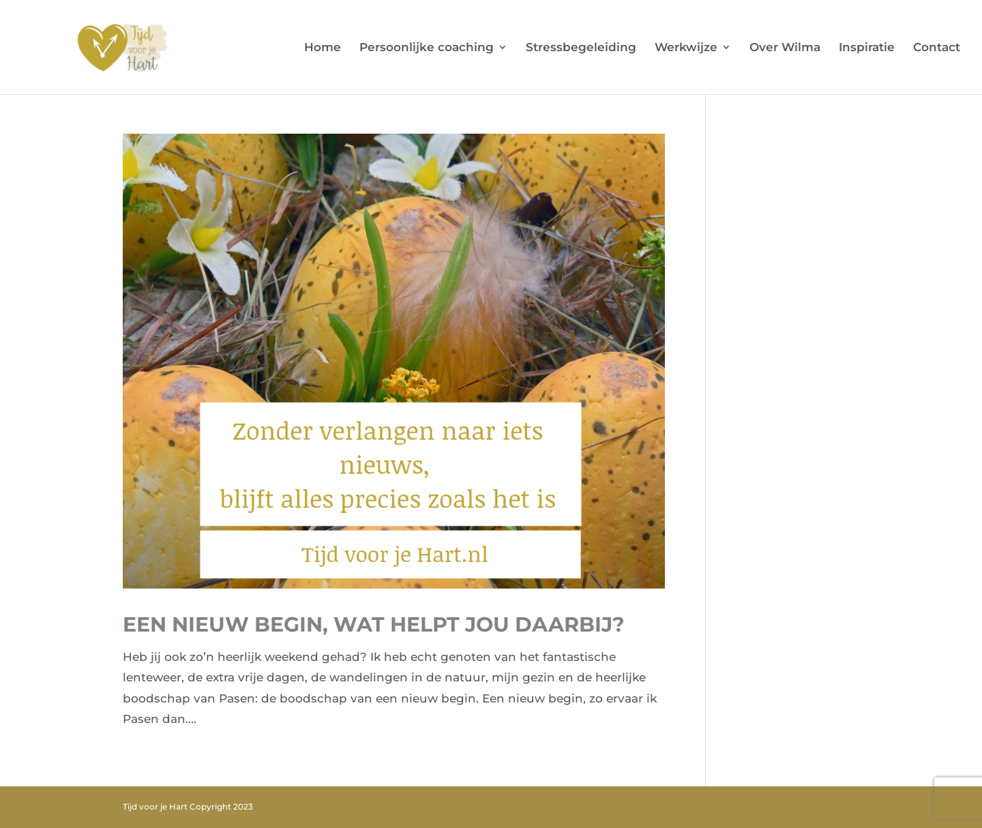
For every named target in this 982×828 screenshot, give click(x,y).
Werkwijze (686, 48)
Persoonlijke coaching (426, 48)
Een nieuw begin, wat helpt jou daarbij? (374, 624)
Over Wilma (784, 48)
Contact (936, 48)
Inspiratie (867, 48)
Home (322, 48)
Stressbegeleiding (581, 48)
